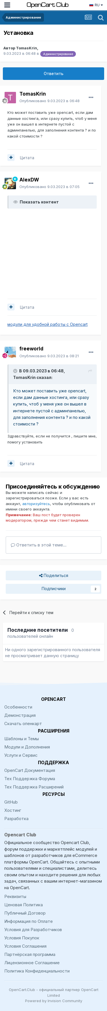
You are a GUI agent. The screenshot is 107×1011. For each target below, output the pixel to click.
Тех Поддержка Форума (29, 778)
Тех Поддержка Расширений (34, 787)
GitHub (11, 802)
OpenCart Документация (29, 770)
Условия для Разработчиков (33, 929)
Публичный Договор (25, 913)
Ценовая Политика (23, 904)
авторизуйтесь (36, 503)
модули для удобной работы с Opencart (47, 324)
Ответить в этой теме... (38, 545)
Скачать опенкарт (23, 723)
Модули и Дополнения (27, 747)
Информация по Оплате (28, 921)
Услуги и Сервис (21, 755)
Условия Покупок (21, 938)
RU (96, 5)
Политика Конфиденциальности (37, 971)
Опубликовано (49, 100)
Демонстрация (20, 715)
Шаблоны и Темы (21, 738)
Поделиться (53, 575)
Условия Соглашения (25, 946)
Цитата (27, 157)
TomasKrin (26, 48)
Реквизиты (15, 896)
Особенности (18, 707)
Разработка (16, 818)
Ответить (53, 73)
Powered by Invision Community (53, 1000)
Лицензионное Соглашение (32, 962)
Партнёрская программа (29, 954)
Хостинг (12, 810)
